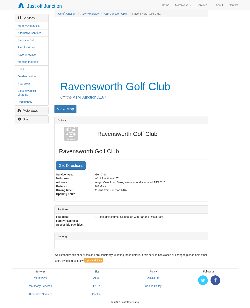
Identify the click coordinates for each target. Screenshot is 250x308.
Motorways (183, 5)
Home (165, 5)
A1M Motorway (90, 13)
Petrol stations (26, 47)
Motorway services (29, 25)
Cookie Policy (153, 286)
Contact (233, 5)
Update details (93, 260)
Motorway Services (40, 286)
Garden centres (27, 76)
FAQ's (97, 286)
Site (23, 119)
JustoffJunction (66, 13)
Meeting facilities (28, 61)
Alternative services (29, 33)
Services (203, 5)
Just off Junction (40, 6)
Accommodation (27, 54)
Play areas (24, 83)
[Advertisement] (131, 48)
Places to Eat (26, 40)
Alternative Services (40, 294)
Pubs (21, 69)
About (219, 5)
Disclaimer (153, 277)
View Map (65, 109)
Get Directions (71, 165)
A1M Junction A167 (115, 13)
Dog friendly (25, 101)
